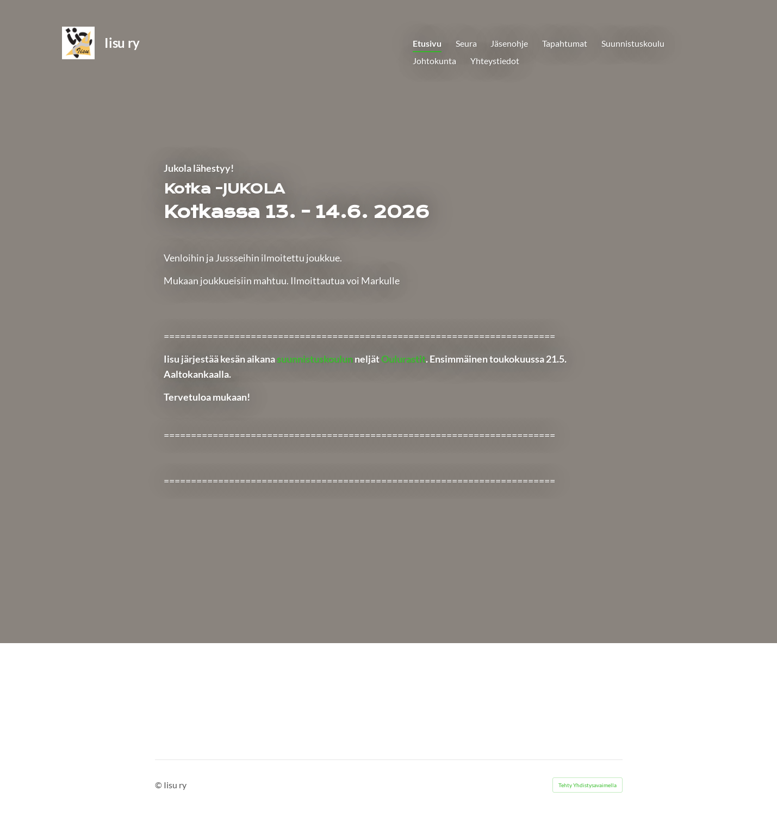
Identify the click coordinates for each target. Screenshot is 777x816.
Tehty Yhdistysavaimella (587, 785)
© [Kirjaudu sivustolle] (159, 785)
